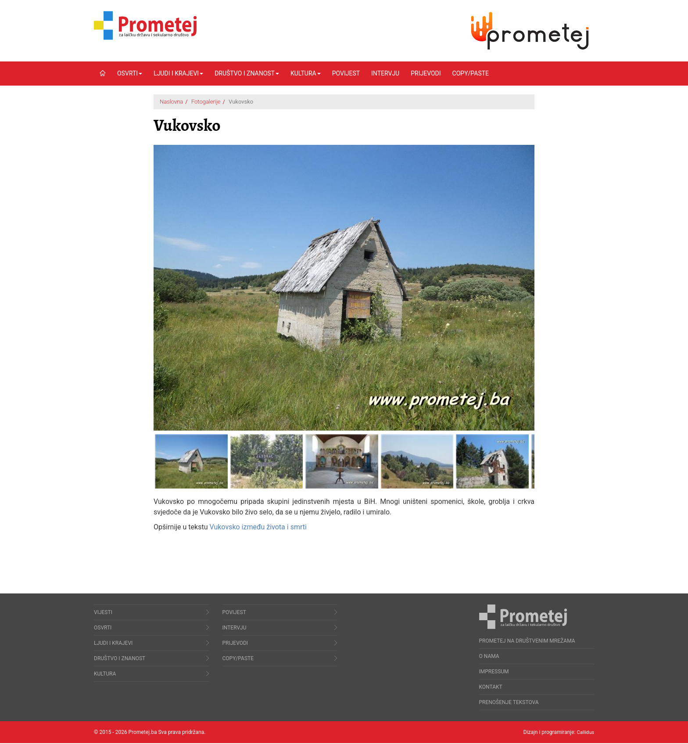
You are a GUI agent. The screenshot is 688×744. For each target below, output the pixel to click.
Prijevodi (426, 73)
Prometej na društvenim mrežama (527, 642)
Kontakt (490, 688)
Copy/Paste (470, 73)
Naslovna (171, 101)
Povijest (346, 73)
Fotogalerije (206, 101)
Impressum (494, 672)
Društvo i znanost (247, 73)
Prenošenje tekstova (509, 703)
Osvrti (129, 73)
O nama (489, 657)
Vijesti (103, 613)
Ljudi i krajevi (178, 73)
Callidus (584, 733)
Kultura (305, 73)
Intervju (385, 73)
